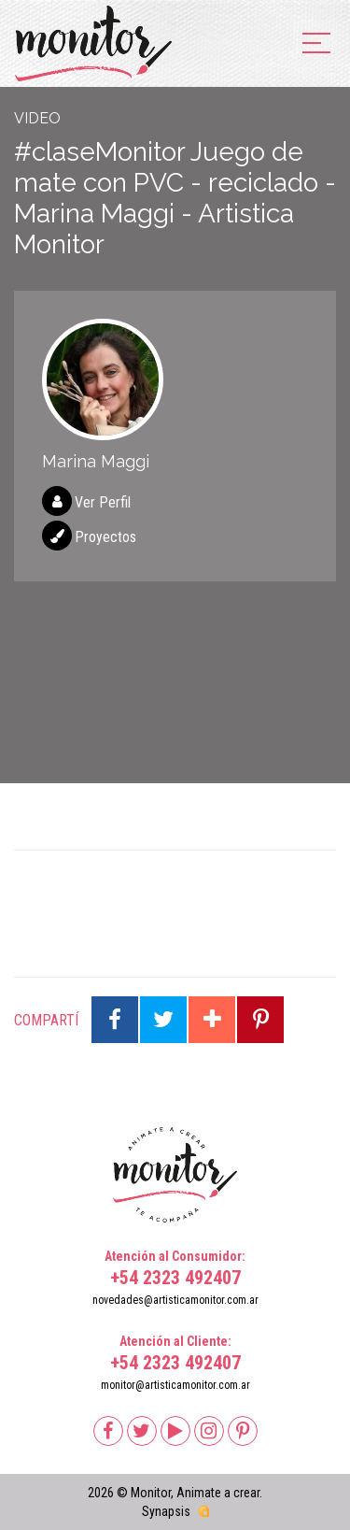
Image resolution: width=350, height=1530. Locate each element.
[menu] (316, 44)
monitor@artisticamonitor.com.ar (175, 1385)
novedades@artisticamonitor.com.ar (175, 1300)
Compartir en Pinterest (260, 1019)
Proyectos (105, 537)
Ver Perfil (103, 502)
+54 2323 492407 (175, 1277)
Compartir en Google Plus (212, 1019)
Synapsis (166, 1511)
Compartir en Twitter (163, 1019)
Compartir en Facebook (114, 1019)
